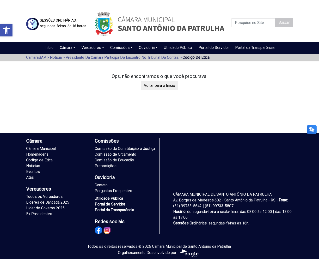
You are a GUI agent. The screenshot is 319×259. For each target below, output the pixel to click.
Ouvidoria (147, 47)
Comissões (120, 47)
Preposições (106, 166)
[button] (6, 30)
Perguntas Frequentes (113, 190)
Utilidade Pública (178, 47)
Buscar (284, 22)
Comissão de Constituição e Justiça (125, 148)
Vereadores (91, 47)
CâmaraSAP (36, 57)
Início (49, 47)
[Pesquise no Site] (254, 22)
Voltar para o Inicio (159, 85)
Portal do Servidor (213, 47)
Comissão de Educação (114, 160)
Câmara (66, 47)
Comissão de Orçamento (115, 154)
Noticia (56, 57)
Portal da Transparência (255, 47)
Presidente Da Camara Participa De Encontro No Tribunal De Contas (122, 57)
